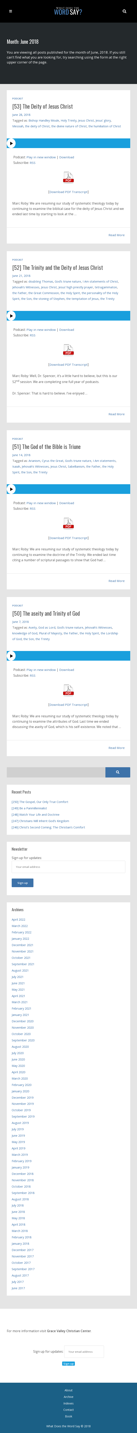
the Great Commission (43, 293)
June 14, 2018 (21, 454)
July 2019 (18, 1128)
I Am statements (104, 460)
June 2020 (18, 1058)
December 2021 (22, 944)
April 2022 (18, 919)
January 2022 (20, 938)
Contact (68, 1409)
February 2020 (21, 1084)
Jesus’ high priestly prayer (76, 287)
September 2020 (23, 1039)
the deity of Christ (37, 126)
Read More (116, 235)
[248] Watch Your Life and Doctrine (36, 814)
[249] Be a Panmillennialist (29, 807)
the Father (19, 293)
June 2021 (18, 982)
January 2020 (20, 1090)
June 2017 (18, 1287)
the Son (26, 298)
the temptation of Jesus (82, 298)
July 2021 (18, 976)
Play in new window (41, 157)
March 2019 (20, 1154)
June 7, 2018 (20, 621)
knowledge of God (24, 632)
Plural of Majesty (50, 632)
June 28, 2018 (21, 115)
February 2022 (21, 931)
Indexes (68, 1402)
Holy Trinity (68, 120)
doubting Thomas (41, 281)
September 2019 (23, 1115)
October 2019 (21, 1109)
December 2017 (22, 1249)
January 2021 (20, 1014)
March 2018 (20, 1230)
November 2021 (23, 950)
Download (66, 157)
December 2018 (22, 1173)
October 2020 (21, 1033)
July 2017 (18, 1281)
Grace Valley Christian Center (69, 1330)
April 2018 (18, 1223)
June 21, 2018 (21, 275)
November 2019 (23, 1103)
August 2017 (20, 1274)
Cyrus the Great (52, 460)
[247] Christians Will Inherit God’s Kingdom (40, 820)
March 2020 (20, 1077)
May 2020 (18, 1065)
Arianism (34, 460)
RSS (32, 163)
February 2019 (21, 1160)
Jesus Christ (86, 120)
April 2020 (18, 1071)
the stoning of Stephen (49, 298)
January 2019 (20, 1166)
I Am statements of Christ (100, 281)
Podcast (17, 98)
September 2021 (23, 963)
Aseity (33, 627)
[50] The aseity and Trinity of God (47, 612)
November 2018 (23, 1179)
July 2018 (18, 1204)
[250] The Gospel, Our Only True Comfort (40, 801)
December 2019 (22, 1097)
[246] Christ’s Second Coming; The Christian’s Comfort (48, 826)
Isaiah (16, 466)
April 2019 (18, 1147)
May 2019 (18, 1141)
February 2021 (21, 1007)
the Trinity (107, 298)
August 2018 (20, 1198)
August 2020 (20, 1046)
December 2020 (22, 1020)
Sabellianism (76, 466)
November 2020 (23, 1027)
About (69, 1389)
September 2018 (23, 1192)
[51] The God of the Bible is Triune (47, 446)
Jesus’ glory (103, 120)
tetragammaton (106, 287)
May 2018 (18, 1217)
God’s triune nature (68, 281)
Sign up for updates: (68, 1351)
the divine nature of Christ (69, 126)
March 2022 (20, 925)
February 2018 (21, 1236)
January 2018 (20, 1243)
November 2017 (23, 1255)
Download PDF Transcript (68, 192)
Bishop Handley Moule (44, 120)
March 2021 (20, 1001)
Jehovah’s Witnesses (26, 287)
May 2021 (18, 989)
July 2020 (18, 1052)
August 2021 (20, 969)
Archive (68, 1396)
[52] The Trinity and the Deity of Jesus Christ (58, 267)
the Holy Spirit (70, 293)
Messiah (17, 126)
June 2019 (18, 1135)
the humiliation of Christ (104, 126)
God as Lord (46, 627)
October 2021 (21, 957)
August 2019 (20, 1122)
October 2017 (21, 1262)
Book (68, 1415)
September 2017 (23, 1268)
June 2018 (18, 1211)
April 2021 (18, 995)
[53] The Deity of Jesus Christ (43, 106)
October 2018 (21, 1185)
